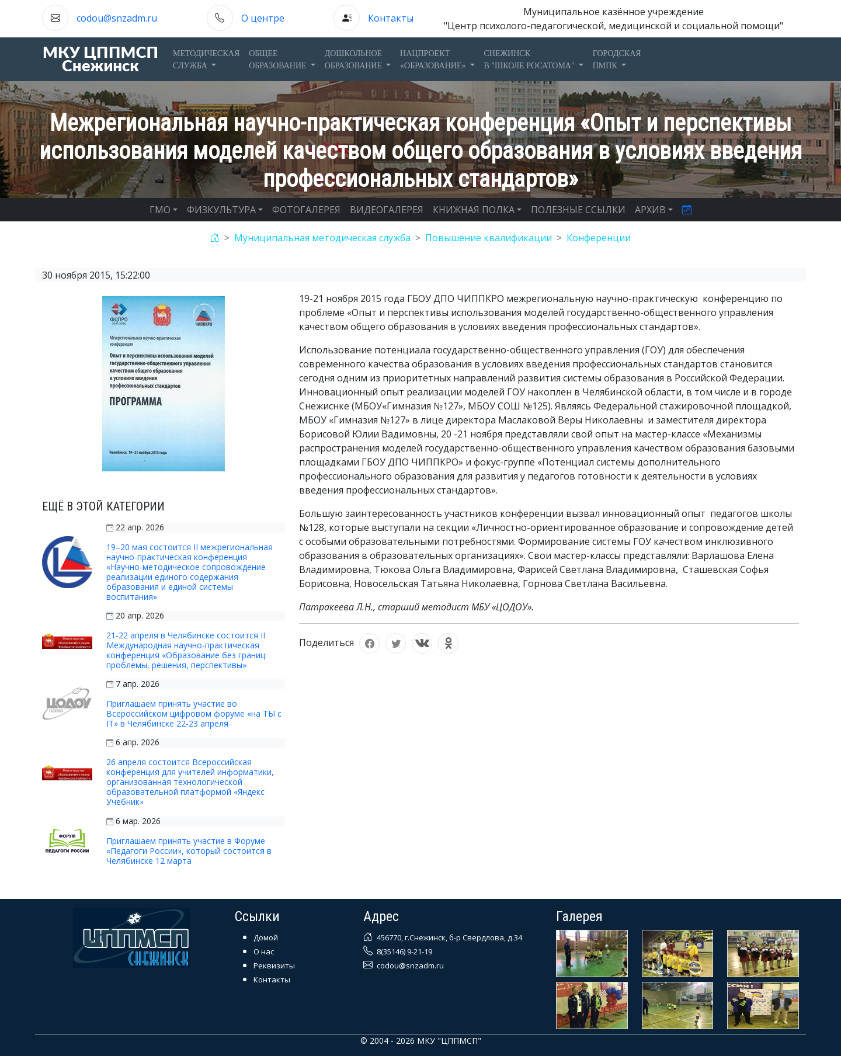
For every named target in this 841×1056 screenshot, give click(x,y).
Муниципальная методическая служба (322, 237)
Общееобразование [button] (278, 59)
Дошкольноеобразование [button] (354, 59)
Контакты (390, 18)
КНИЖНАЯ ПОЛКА (474, 209)
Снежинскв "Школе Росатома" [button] (530, 59)
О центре (262, 18)
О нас (263, 951)
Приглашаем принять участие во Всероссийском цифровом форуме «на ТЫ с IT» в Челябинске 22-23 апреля (194, 713)
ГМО (160, 209)
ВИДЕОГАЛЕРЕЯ (386, 209)
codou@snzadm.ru (117, 18)
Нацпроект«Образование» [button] (434, 59)
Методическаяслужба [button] (206, 59)
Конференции (599, 237)
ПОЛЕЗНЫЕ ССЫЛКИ (578, 209)
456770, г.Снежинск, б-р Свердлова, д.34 (448, 937)
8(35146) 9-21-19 (403, 951)
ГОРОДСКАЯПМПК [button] (617, 59)
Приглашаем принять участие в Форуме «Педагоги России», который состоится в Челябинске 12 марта (189, 850)
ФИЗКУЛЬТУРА (221, 209)
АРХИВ (650, 209)
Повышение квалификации (488, 237)
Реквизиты (274, 965)
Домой (265, 937)
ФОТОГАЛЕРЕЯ (306, 209)
